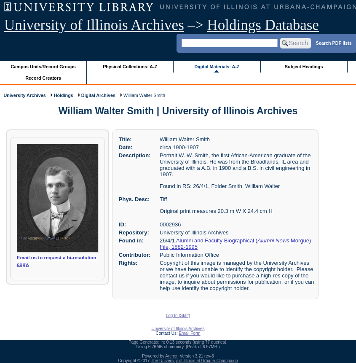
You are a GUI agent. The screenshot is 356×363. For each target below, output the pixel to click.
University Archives (24, 95)
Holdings (63, 95)
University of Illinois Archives (94, 25)
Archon (172, 356)
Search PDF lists (334, 42)
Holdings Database (263, 25)
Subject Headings (304, 66)
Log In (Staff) (178, 315)
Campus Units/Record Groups (43, 66)
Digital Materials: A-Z (216, 66)
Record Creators (43, 78)
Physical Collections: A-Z (130, 66)
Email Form (189, 333)
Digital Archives (98, 95)
